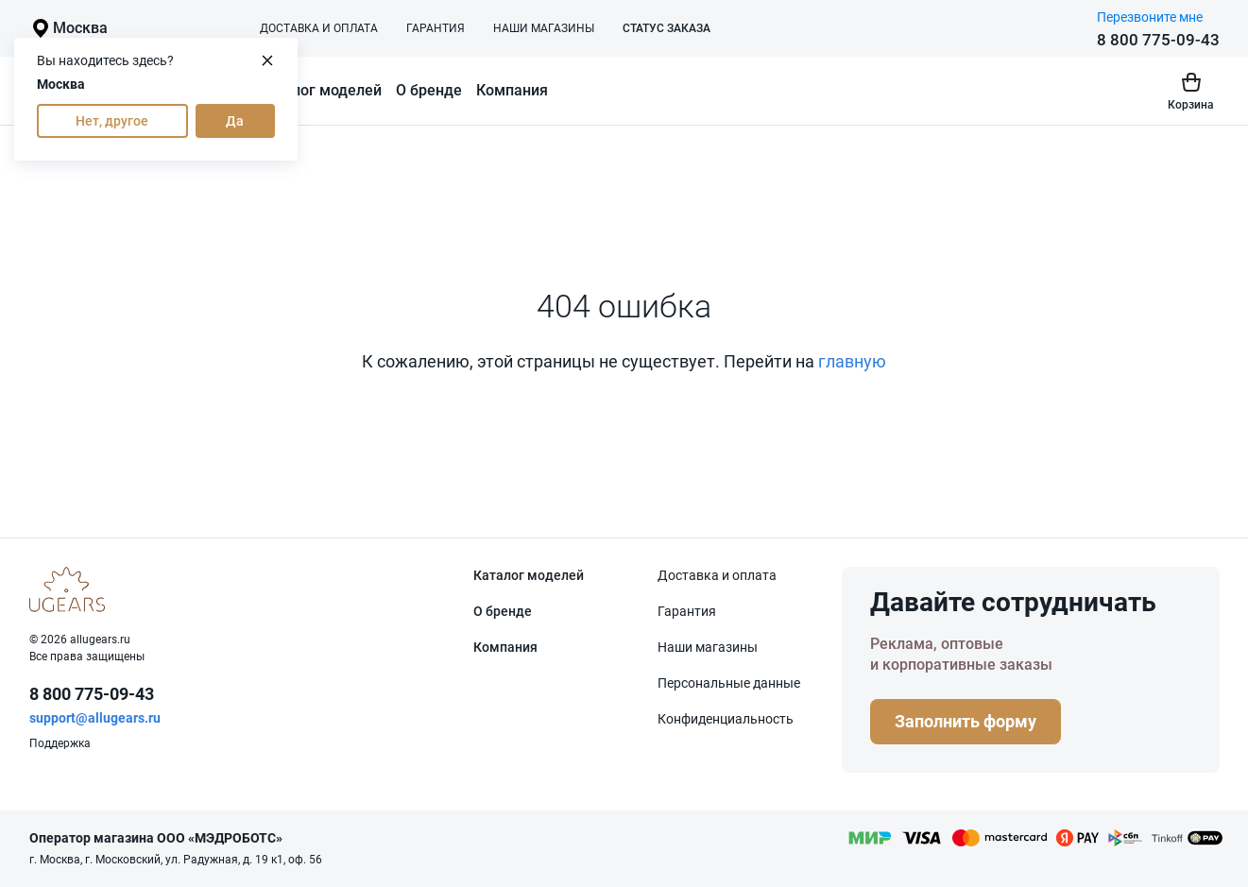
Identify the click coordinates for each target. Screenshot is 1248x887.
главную (852, 361)
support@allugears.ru (95, 717)
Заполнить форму (965, 721)
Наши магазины (543, 28)
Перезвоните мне (1150, 17)
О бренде (429, 90)
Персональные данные (729, 683)
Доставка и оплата (319, 28)
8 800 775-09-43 (1158, 39)
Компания (512, 90)
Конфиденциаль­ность (726, 718)
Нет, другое (112, 120)
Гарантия (435, 28)
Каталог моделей (320, 90)
